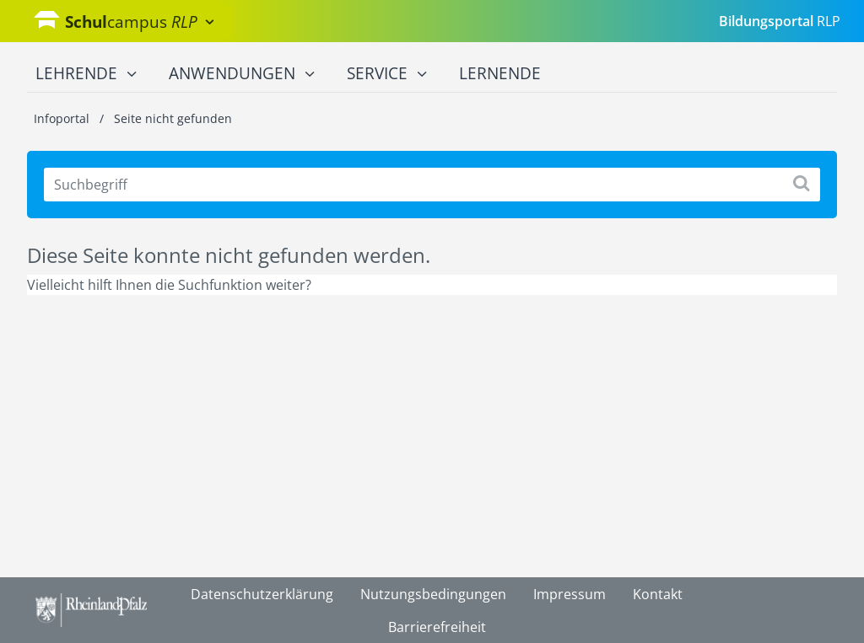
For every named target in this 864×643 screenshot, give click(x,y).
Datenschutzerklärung (262, 594)
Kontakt (658, 594)
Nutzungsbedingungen (433, 594)
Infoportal (63, 118)
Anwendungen (242, 74)
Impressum (569, 594)
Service (387, 74)
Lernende (500, 73)
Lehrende (86, 74)
